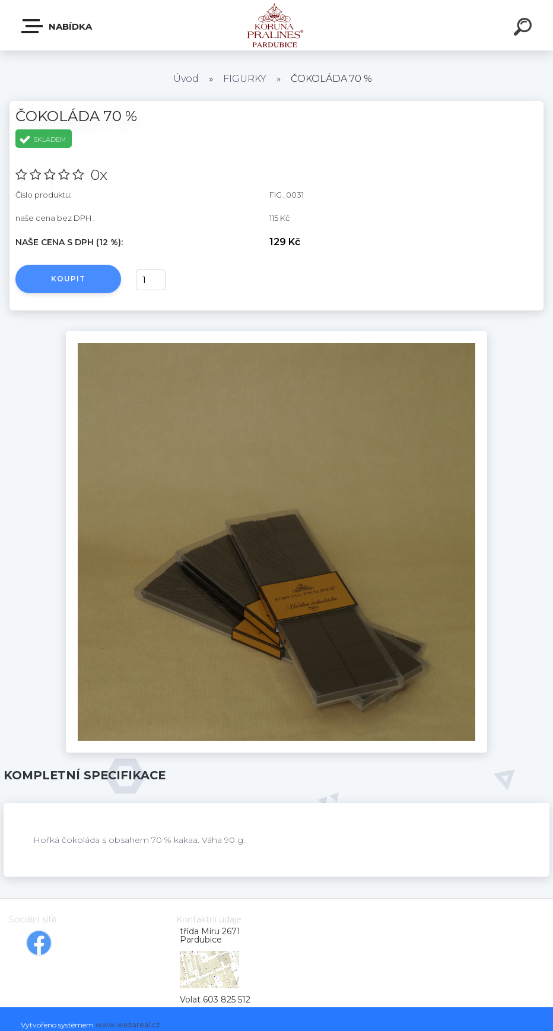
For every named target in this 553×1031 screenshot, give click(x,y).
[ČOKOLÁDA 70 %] (276, 335)
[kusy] (151, 279)
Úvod (186, 78)
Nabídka (57, 26)
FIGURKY (244, 78)
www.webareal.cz (128, 1024)
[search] (524, 28)
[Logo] (277, 25)
